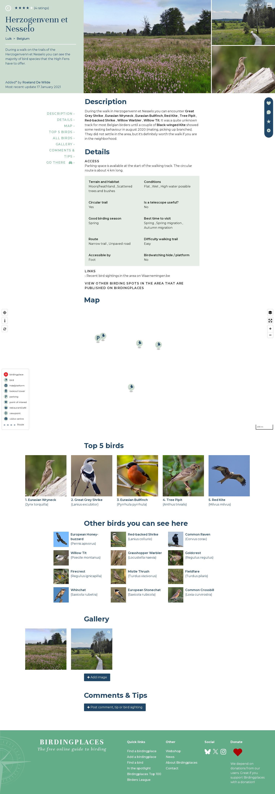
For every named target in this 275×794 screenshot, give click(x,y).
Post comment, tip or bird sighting (114, 707)
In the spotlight (139, 768)
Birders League (138, 780)
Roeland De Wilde (36, 82)
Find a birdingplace (141, 751)
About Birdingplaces (181, 762)
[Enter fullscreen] (270, 320)
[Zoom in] (270, 328)
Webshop (173, 751)
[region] (137, 369)
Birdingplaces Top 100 (144, 774)
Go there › (60, 162)
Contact (172, 768)
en (254, 5)
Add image (97, 677)
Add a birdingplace (141, 757)
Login (243, 5)
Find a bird (135, 762)
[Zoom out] (270, 335)
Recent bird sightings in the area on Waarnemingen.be (128, 276)
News (170, 757)
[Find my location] (4, 312)
